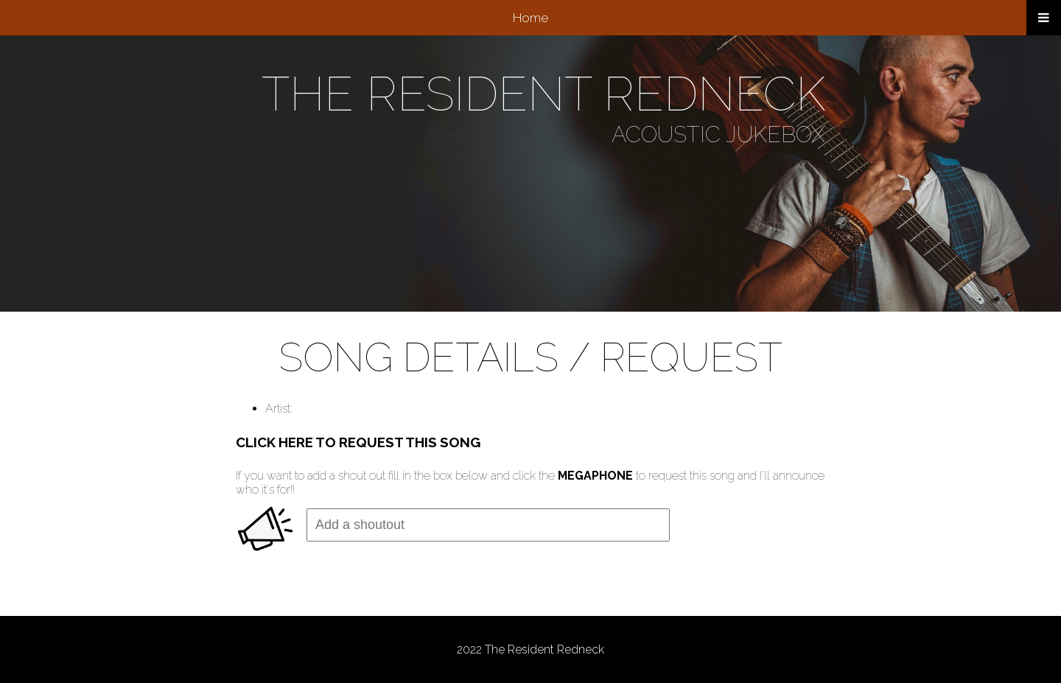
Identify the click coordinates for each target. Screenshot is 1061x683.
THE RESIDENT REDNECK (543, 94)
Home (530, 17)
